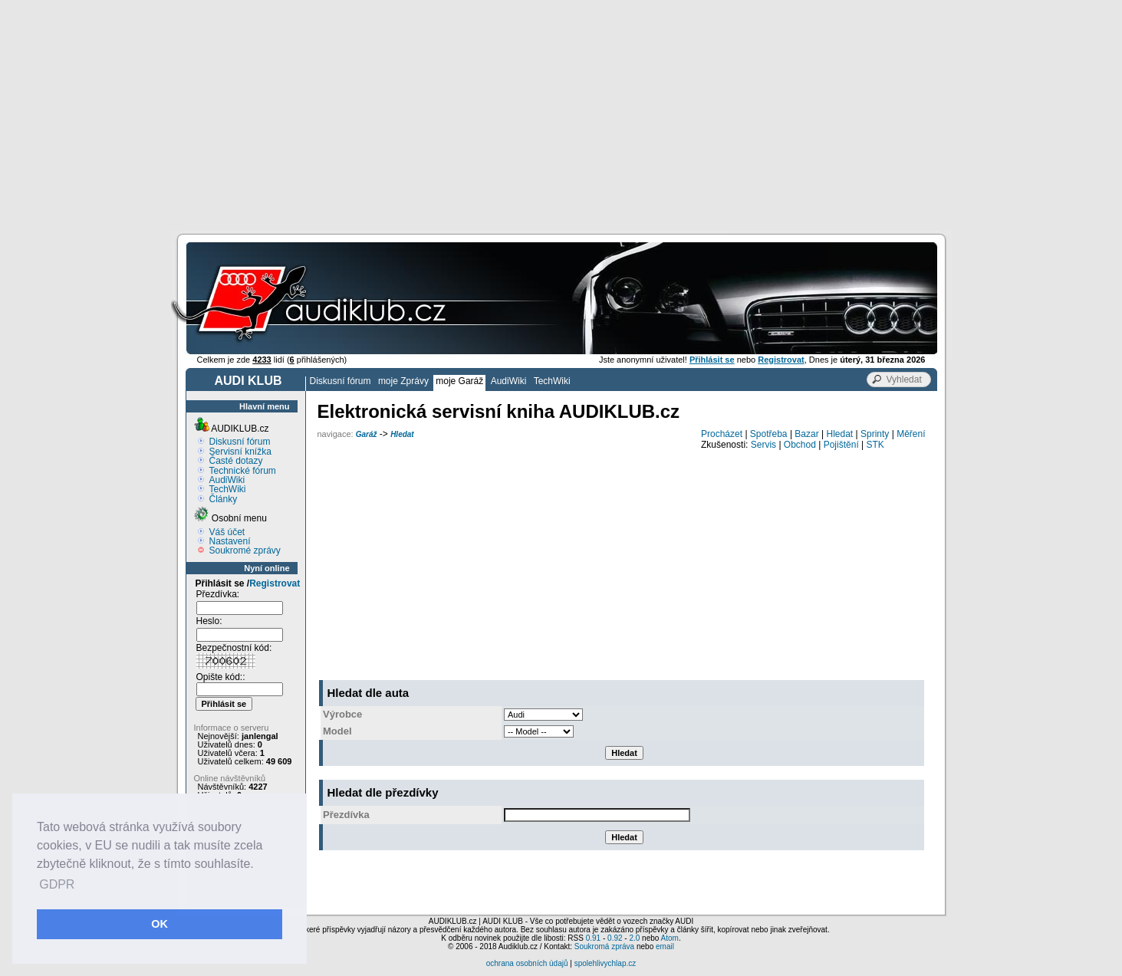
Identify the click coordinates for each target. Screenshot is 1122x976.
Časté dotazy (236, 460)
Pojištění (841, 444)
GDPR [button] (56, 884)
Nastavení (230, 541)
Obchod (800, 444)
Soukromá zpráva (604, 946)
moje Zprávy (403, 381)
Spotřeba (769, 434)
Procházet (721, 434)
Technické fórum (242, 470)
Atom (670, 938)
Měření (911, 434)
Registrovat (274, 583)
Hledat (402, 434)
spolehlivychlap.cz (605, 963)
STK (875, 444)
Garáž (366, 434)
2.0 (634, 938)
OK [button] (159, 924)
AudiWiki (509, 381)
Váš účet (227, 532)
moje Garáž (459, 381)
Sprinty (874, 434)
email (665, 946)
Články (223, 499)
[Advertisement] (561, 115)
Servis (763, 444)
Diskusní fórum (340, 381)
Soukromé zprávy (245, 550)
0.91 (593, 938)
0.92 (614, 938)
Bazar (806, 434)
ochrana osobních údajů (527, 963)
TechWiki (552, 381)
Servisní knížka (240, 451)
